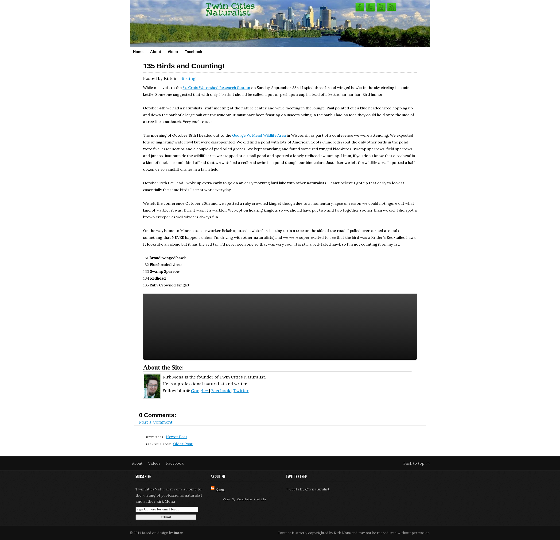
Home (138, 52)
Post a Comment (155, 422)
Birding (187, 78)
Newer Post (176, 436)
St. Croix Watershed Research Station (216, 87)
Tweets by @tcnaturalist (308, 489)
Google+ (200, 390)
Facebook (193, 52)
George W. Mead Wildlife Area (259, 135)
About (155, 52)
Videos (154, 463)
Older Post (183, 443)
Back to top (413, 463)
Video (173, 52)
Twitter (241, 390)
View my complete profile (244, 500)
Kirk (220, 489)
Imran (178, 533)
